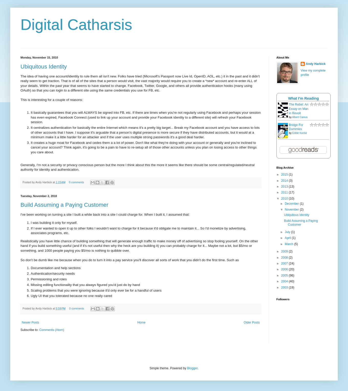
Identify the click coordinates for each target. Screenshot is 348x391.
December (292, 203)
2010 (285, 198)
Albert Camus (300, 117)
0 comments (76, 182)
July (288, 232)
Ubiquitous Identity (43, 66)
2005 (285, 275)
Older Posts (252, 322)
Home (141, 322)
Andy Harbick (315, 64)
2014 (285, 180)
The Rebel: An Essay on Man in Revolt (298, 109)
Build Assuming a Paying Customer (64, 205)
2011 (285, 192)
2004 (285, 281)
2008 (285, 257)
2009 (285, 251)
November (292, 209)
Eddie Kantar (299, 133)
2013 (285, 186)
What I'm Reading (303, 98)
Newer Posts (30, 322)
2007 (285, 263)
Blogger (192, 368)
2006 (285, 269)
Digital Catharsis (76, 24)
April (288, 238)
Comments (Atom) (51, 330)
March (289, 244)
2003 (285, 287)
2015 (285, 174)
